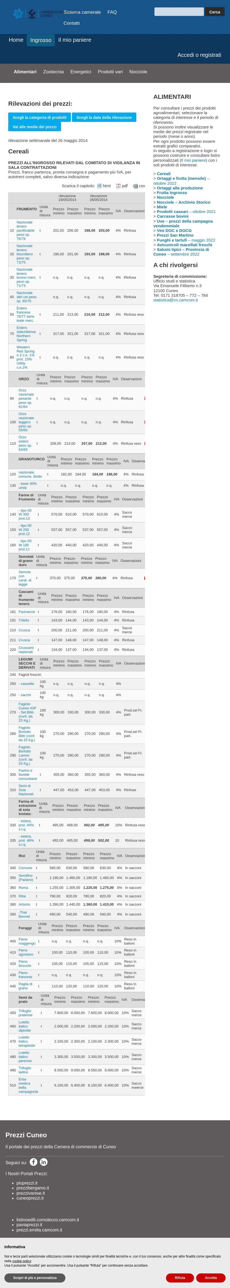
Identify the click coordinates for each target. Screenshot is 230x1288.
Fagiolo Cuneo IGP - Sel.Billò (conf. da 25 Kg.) (27, 712)
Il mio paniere (74, 40)
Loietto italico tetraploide (27, 1041)
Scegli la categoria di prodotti (39, 117)
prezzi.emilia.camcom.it (39, 1230)
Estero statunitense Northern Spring (26, 334)
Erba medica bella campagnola (28, 1085)
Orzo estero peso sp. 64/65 (25, 443)
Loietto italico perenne (25, 1057)
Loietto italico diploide (25, 1026)
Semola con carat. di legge (25, 578)
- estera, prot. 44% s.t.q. (26, 825)
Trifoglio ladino (25, 1070)
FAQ (112, 12)
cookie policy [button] (21, 1261)
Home (16, 40)
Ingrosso (40, 40)
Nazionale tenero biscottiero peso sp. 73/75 (24, 254)
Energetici (80, 71)
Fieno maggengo (27, 941)
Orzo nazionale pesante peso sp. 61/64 (26, 398)
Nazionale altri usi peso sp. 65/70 (26, 297)
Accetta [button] (211, 1278)
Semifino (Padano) (26, 877)
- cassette (26, 684)
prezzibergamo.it (32, 1188)
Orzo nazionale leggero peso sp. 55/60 (26, 422)
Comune (25, 868)
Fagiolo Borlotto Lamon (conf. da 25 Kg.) (26, 755)
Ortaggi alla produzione (180, 188)
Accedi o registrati (199, 55)
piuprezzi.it (26, 1183)
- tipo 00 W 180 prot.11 (25, 545)
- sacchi (25, 695)
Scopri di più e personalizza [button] (35, 1278)
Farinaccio (27, 612)
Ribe (22, 896)
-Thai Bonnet (24, 914)
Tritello (24, 620)
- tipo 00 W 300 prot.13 (25, 514)
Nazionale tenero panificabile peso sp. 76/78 (25, 230)
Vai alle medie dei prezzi (35, 127)
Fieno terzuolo (25, 963)
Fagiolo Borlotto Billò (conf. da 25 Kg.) (27, 734)
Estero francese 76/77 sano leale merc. (25, 314)
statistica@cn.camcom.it (175, 300)
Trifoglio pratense (26, 1013)
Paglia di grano (25, 986)
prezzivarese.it (30, 1193)
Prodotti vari (110, 71)
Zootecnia (53, 71)
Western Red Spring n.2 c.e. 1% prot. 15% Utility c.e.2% (25, 357)
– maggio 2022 (186, 240)
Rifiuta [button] (180, 1278)
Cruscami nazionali (26, 650)
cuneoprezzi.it (30, 1198)
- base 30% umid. (28, 485)
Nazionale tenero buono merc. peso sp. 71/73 (26, 277)
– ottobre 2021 (186, 211)
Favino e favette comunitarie (28, 774)
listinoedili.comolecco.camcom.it (47, 1219)
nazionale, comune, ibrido (30, 474)
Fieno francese (25, 975)
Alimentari (25, 71)
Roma (23, 888)
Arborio (24, 904)
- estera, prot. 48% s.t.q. (26, 840)
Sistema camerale (82, 12)
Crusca (24, 630)
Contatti (71, 23)
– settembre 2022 (181, 251)
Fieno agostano (26, 952)
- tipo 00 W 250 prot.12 (25, 529)
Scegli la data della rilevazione (104, 117)
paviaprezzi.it (29, 1224)
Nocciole (138, 71)
